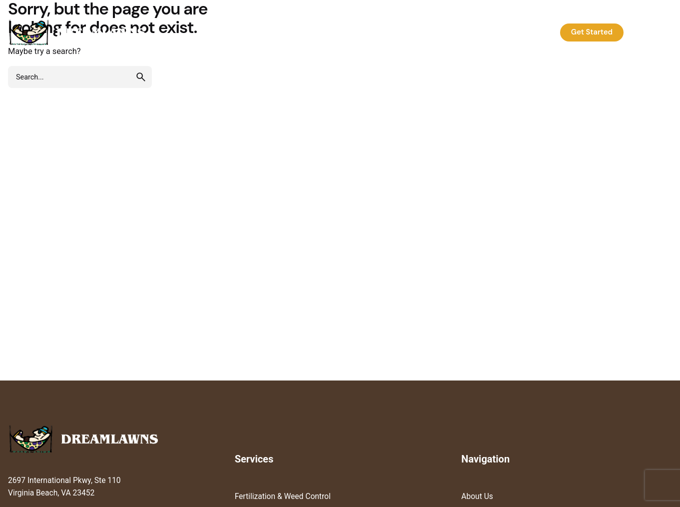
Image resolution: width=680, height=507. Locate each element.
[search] (141, 77)
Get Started (592, 32)
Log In (651, 32)
